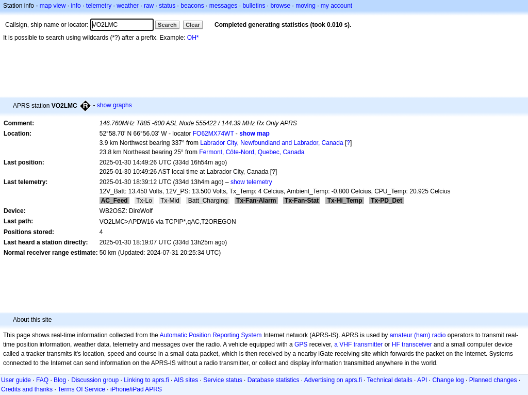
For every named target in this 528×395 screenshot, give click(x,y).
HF (396, 344)
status (167, 5)
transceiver (417, 344)
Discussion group (95, 380)
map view (53, 5)
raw (149, 5)
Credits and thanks (27, 389)
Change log (448, 380)
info (75, 5)
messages (223, 5)
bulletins (253, 5)
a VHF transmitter (358, 344)
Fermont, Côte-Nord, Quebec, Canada (251, 152)
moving (305, 5)
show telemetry (251, 182)
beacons (192, 5)
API (422, 380)
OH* (193, 37)
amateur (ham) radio (418, 335)
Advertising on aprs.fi (333, 380)
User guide (16, 380)
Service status (222, 380)
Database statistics (274, 380)
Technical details (389, 380)
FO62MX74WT (213, 133)
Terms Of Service (81, 389)
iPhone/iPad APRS (136, 389)
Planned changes (493, 380)
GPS (300, 344)
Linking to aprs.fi (146, 380)
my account (336, 5)
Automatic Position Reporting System (210, 335)
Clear (193, 25)
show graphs (114, 105)
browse (280, 5)
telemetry (98, 5)
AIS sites (186, 380)
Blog (60, 380)
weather (128, 5)
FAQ (42, 380)
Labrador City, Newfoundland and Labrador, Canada (271, 142)
